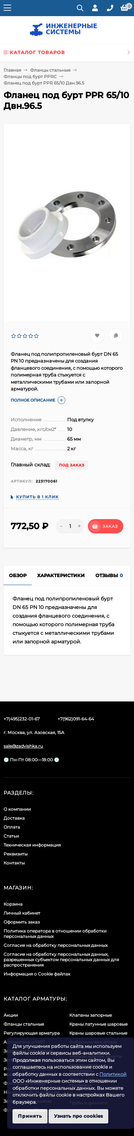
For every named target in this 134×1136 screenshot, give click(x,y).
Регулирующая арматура (32, 1033)
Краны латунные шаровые (98, 1024)
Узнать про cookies (78, 1116)
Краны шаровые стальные (98, 1033)
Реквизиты (16, 854)
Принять (30, 1116)
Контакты (14, 863)
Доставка (14, 818)
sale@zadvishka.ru (23, 746)
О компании (17, 809)
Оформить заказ (22, 922)
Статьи (11, 836)
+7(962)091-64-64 (76, 719)
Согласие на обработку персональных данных (56, 945)
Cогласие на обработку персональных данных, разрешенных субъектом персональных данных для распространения (61, 960)
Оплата (12, 827)
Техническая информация (32, 845)
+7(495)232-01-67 (22, 719)
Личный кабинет (22, 913)
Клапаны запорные (90, 1015)
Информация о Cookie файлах (37, 974)
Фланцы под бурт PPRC (30, 76)
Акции (11, 1015)
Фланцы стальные (50, 70)
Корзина (13, 904)
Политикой (112, 1074)
